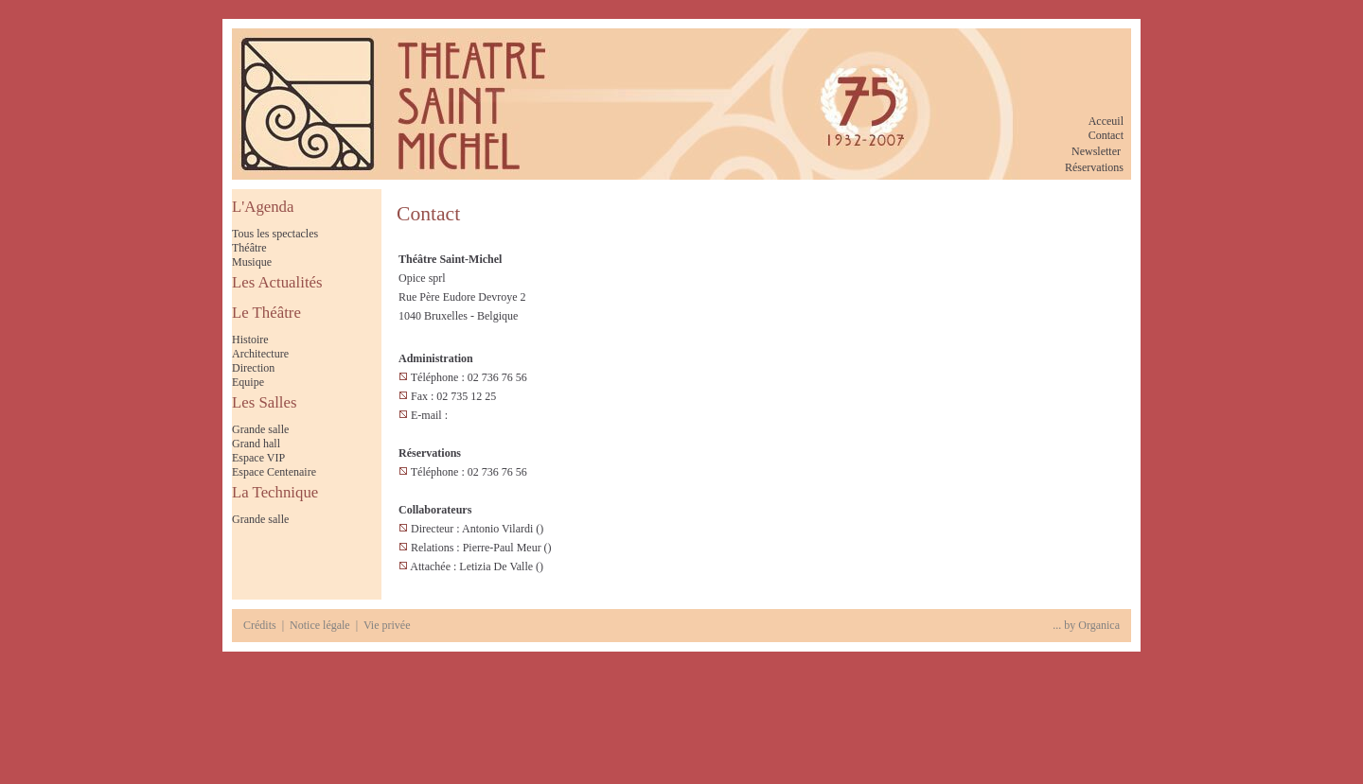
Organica (1099, 625)
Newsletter (1096, 151)
